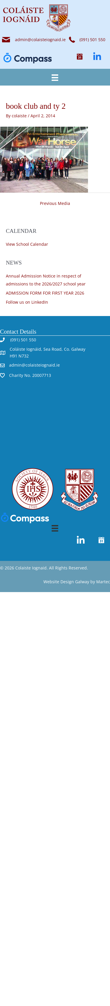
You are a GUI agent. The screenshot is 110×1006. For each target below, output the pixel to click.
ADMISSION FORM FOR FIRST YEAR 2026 (45, 293)
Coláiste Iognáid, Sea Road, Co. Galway (47, 349)
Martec (103, 581)
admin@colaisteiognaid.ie (40, 39)
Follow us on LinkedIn (27, 302)
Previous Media (55, 203)
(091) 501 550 (22, 339)
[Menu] (54, 77)
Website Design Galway (66, 581)
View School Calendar (27, 244)
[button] (79, 56)
